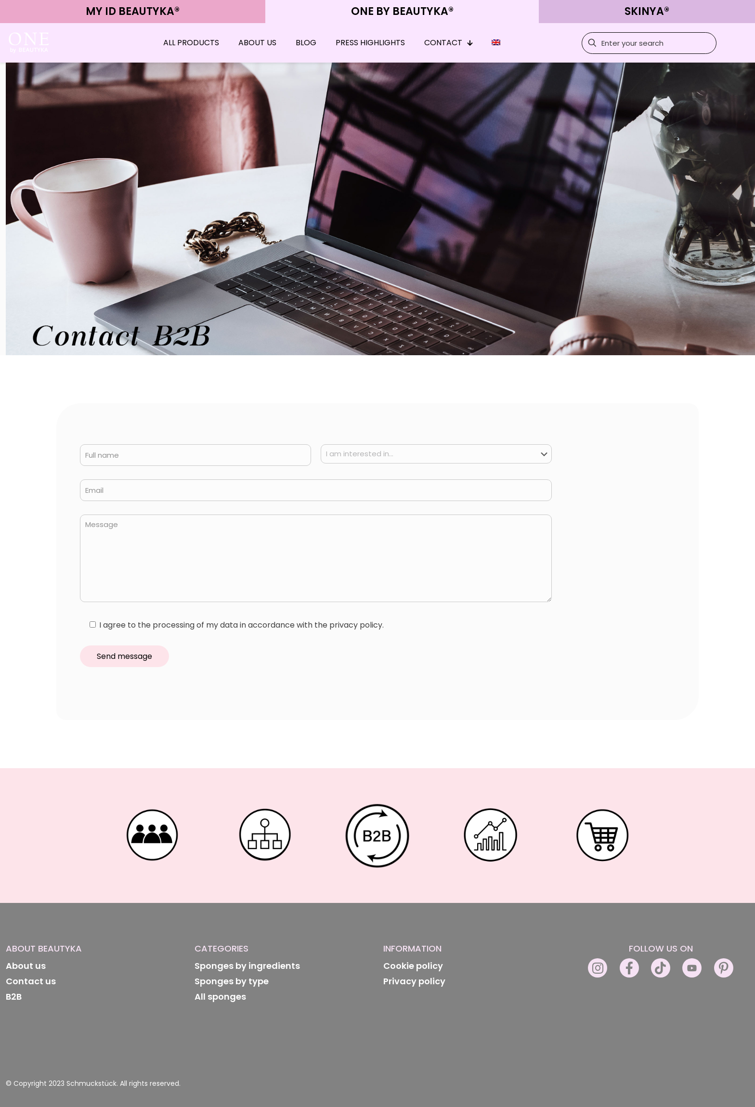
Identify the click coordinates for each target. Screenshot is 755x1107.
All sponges (220, 997)
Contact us (31, 981)
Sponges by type (232, 981)
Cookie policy (413, 966)
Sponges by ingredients (247, 966)
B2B (14, 997)
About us (26, 966)
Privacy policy (414, 981)
